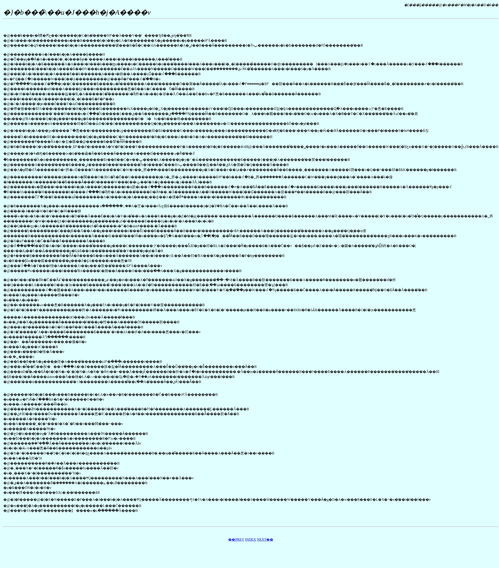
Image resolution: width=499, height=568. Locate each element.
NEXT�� (265, 539)
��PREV (236, 539)
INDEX (250, 539)
